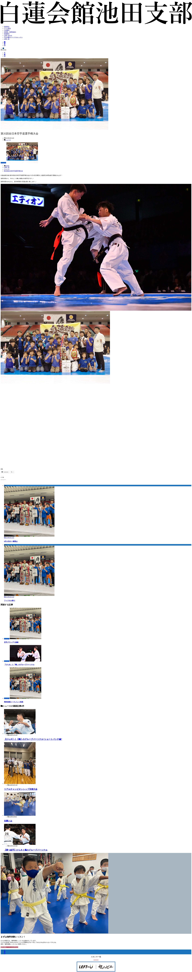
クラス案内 (7, 28)
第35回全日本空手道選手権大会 (13, 171)
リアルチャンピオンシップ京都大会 (20, 789)
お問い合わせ (8, 35)
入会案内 (6, 30)
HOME (7, 166)
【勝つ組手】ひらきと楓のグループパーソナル (25, 850)
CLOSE (3, 50)
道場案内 (6, 33)
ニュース (8, 140)
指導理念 (6, 26)
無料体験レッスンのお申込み (9, 947)
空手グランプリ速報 (11, 642)
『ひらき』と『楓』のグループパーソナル (19, 664)
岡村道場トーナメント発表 (13, 702)
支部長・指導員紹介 (10, 32)
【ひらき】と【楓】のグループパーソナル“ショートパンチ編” (33, 739)
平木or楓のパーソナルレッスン (13, 37)
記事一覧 (6, 39)
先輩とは (8, 821)
